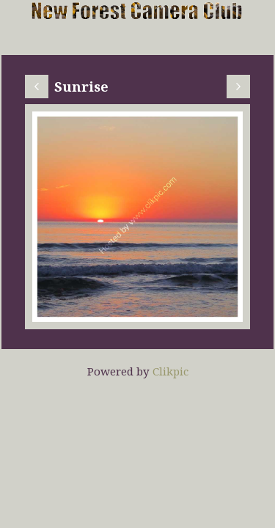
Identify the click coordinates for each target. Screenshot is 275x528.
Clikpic (170, 371)
